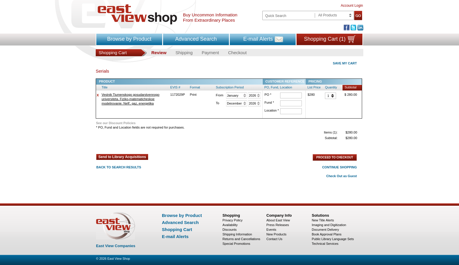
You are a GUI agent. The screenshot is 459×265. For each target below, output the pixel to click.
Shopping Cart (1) (324, 39)
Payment (210, 52)
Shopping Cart (177, 229)
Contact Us (274, 239)
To (217, 103)
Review (159, 52)
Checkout (237, 52)
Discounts (229, 229)
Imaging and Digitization (329, 225)
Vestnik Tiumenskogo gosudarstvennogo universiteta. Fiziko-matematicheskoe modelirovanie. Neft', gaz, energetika (131, 99)
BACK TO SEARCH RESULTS (118, 167)
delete (98, 95)
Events (271, 229)
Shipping (184, 52)
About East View (278, 220)
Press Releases (277, 225)
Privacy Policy (232, 220)
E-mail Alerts (258, 39)
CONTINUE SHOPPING (339, 167)
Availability (230, 225)
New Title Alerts (323, 220)
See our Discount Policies (116, 123)
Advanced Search (196, 39)
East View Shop (118, 258)
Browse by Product (129, 39)
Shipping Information (237, 234)
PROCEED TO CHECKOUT (334, 157)
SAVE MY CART (345, 63)
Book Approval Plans (327, 234)
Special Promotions (236, 243)
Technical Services (325, 243)
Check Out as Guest (341, 176)
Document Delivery (325, 229)
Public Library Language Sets (333, 239)
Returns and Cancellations (241, 239)
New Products (276, 234)
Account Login (352, 6)
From (219, 95)
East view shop (137, 14)
